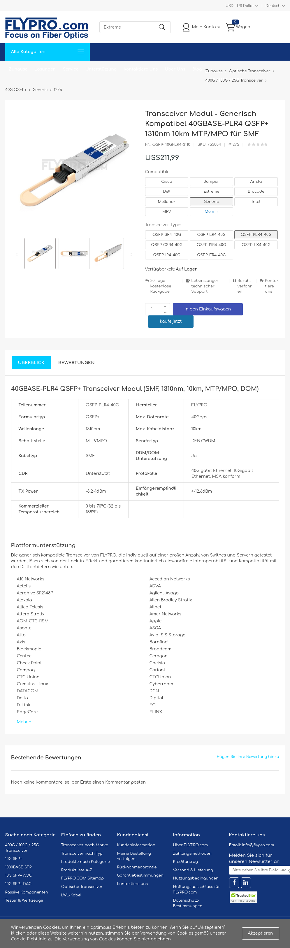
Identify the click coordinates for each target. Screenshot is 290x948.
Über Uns (175, 69)
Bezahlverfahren (245, 286)
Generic (211, 202)
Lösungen (45, 69)
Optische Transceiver (82, 887)
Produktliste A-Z (76, 870)
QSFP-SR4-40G (166, 235)
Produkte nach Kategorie (85, 862)
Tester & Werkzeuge (24, 900)
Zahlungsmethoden (192, 854)
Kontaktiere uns (272, 286)
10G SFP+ (13, 859)
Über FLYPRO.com (190, 845)
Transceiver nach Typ (82, 854)
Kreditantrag (185, 862)
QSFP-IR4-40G (166, 255)
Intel (256, 202)
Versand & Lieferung (193, 870)
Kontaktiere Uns (141, 69)
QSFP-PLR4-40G (256, 235)
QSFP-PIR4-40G (211, 245)
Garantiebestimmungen (140, 875)
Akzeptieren (260, 933)
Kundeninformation (136, 845)
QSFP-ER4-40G (211, 255)
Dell (166, 191)
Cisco (166, 182)
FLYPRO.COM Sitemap (82, 878)
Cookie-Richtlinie (29, 939)
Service (70, 69)
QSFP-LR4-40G (211, 235)
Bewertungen (76, 362)
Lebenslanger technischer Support (204, 286)
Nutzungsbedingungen (196, 878)
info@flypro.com (258, 845)
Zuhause (18, 69)
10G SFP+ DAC (18, 884)
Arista (256, 182)
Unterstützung (101, 69)
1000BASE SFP (18, 867)
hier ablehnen (156, 939)
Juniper (211, 182)
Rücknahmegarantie (137, 867)
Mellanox (167, 202)
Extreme (211, 191)
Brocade (256, 191)
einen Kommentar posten (119, 782)
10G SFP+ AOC (18, 875)
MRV (166, 212)
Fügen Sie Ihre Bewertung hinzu (248, 757)
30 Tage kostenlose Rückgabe (160, 286)
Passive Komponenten (26, 892)
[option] (40, 254)
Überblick (31, 362)
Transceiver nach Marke (84, 845)
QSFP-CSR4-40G (166, 245)
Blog (197, 69)
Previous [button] (18, 254)
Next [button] (130, 254)
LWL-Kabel (71, 895)
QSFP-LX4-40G (256, 245)
